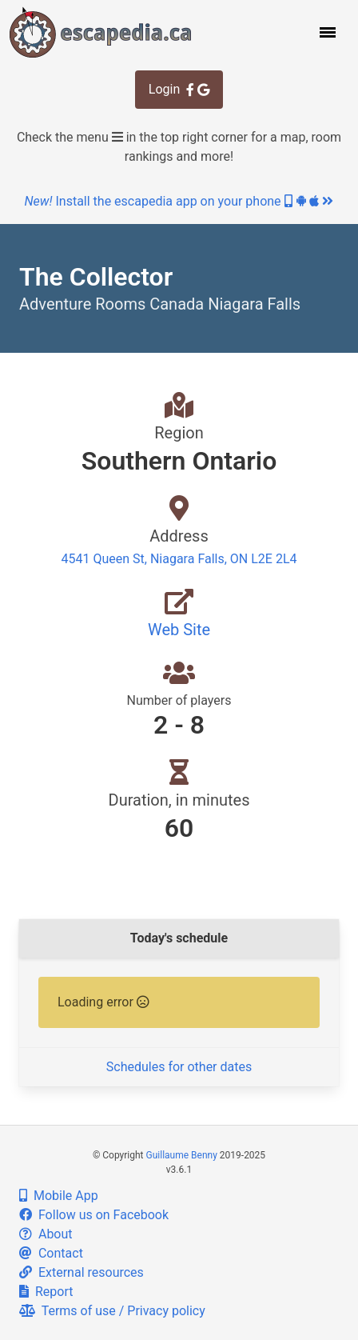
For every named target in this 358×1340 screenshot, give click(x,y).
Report (46, 1291)
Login (179, 89)
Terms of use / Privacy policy (112, 1310)
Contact (51, 1253)
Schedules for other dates (179, 1066)
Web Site (179, 629)
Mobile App (58, 1195)
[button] (326, 32)
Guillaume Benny (181, 1155)
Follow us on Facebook (94, 1214)
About (46, 1234)
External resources (81, 1272)
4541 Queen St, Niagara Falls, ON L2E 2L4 (179, 558)
